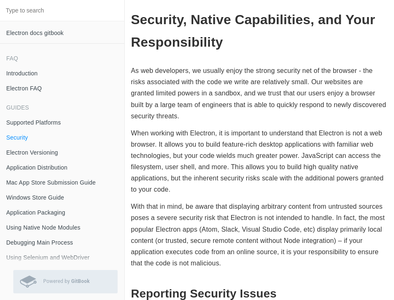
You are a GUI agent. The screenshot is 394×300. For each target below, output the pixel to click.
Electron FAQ (24, 88)
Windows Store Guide (35, 197)
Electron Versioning (32, 152)
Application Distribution (36, 167)
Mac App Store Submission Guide (51, 182)
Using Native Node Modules (43, 227)
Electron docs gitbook (35, 33)
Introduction (22, 73)
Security (17, 137)
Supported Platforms (33, 122)
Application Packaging (35, 212)
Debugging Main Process (39, 242)
